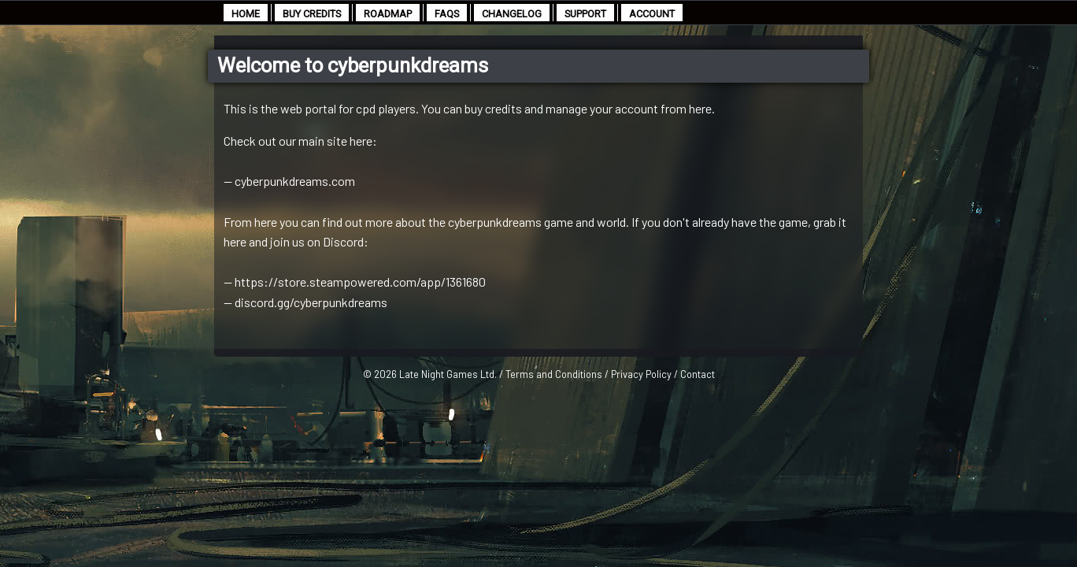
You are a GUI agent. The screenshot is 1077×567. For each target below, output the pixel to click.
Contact (697, 374)
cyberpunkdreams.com (295, 180)
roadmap (388, 14)
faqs (447, 14)
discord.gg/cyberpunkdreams (311, 302)
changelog (512, 14)
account (652, 14)
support (585, 14)
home (245, 14)
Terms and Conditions (553, 374)
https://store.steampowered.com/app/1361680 (360, 281)
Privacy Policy (641, 374)
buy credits (312, 14)
